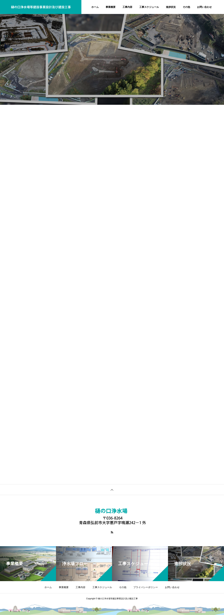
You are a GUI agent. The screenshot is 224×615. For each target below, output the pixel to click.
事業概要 (110, 7)
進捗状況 (171, 7)
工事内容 (127, 7)
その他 (186, 7)
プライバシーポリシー (145, 587)
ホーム (95, 7)
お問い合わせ (204, 7)
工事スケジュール (149, 7)
